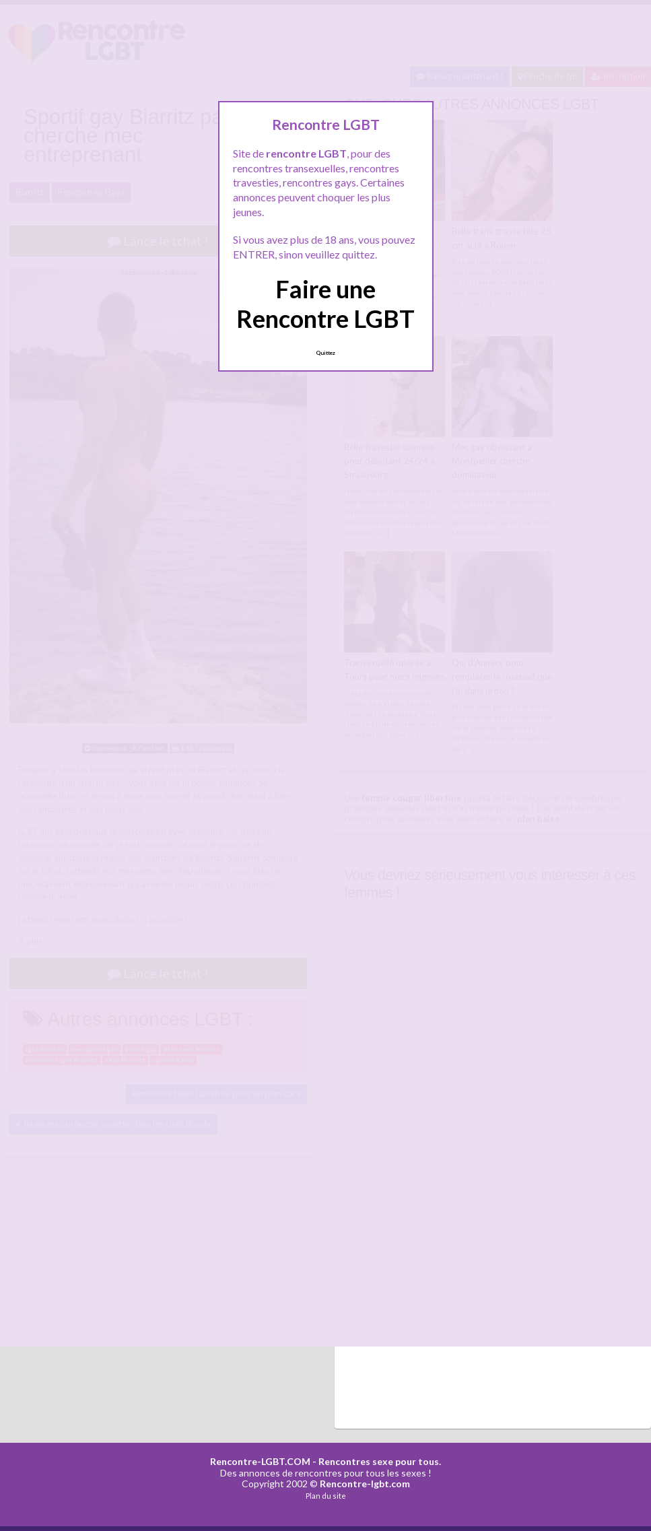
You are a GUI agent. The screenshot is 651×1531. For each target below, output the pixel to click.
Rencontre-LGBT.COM (260, 1461)
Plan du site (326, 1495)
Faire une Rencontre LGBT (325, 303)
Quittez (325, 352)
